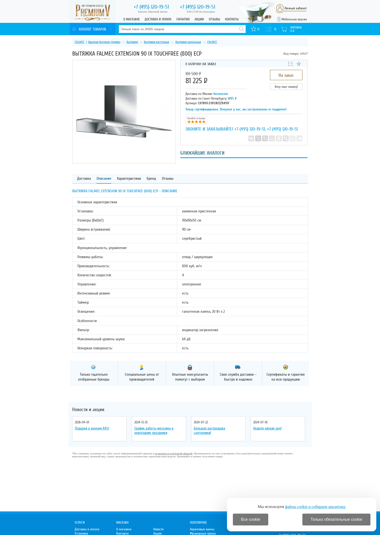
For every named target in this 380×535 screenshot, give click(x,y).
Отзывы (214, 19)
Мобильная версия (294, 19)
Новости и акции (88, 410)
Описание (104, 178)
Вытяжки (132, 42)
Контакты (232, 19)
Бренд (151, 178)
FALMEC (79, 42)
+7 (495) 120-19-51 (249, 129)
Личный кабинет (295, 8)
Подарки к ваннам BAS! (92, 428)
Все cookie (250, 519)
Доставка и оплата (158, 19)
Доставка (84, 178)
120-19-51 (151, 7)
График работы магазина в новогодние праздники (153, 430)
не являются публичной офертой (173, 453)
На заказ (286, 75)
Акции (199, 19)
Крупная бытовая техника (104, 42)
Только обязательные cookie (336, 519)
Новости (158, 529)
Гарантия (183, 19)
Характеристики (129, 178)
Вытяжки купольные (188, 42)
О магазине (131, 19)
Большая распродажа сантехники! (209, 430)
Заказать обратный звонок (153, 11)
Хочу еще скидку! (286, 87)
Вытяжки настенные (156, 42)
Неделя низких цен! (267, 428)
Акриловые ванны (202, 529)
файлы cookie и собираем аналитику (315, 507)
